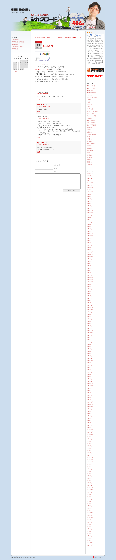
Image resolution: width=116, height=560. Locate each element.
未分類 (88, 136)
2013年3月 (90, 351)
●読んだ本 (89, 104)
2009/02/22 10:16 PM (43, 106)
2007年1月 (90, 510)
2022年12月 (90, 178)
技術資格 (89, 129)
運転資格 (89, 159)
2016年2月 (90, 273)
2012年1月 (90, 379)
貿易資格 (89, 148)
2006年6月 (90, 526)
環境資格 (89, 141)
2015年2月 (90, 300)
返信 (38, 99)
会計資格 (89, 118)
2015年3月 (90, 298)
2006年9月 (90, 519)
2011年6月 (90, 395)
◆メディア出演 (91, 88)
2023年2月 (90, 176)
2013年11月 (90, 333)
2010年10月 (90, 406)
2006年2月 (90, 536)
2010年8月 (90, 411)
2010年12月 (90, 402)
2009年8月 (90, 439)
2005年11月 (90, 543)
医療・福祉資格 (91, 120)
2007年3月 (90, 506)
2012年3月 (90, 374)
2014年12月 (90, 305)
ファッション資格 (91, 116)
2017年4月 (90, 242)
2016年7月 (90, 263)
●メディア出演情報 (92, 97)
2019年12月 (90, 192)
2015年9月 (90, 284)
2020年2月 (90, 189)
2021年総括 (15, 49)
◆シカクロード (91, 86)
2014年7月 (90, 316)
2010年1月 (90, 427)
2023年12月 (90, 173)
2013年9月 (90, 337)
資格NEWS (90, 150)
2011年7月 (90, 393)
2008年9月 (90, 464)
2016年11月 (90, 254)
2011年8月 (90, 390)
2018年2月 (90, 229)
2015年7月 (90, 289)
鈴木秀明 (40, 104)
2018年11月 (90, 212)
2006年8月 (90, 522)
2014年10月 (90, 309)
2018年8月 (90, 217)
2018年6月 (90, 219)
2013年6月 (90, 344)
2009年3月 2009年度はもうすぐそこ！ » (69, 37)
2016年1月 (90, 275)
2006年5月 (90, 529)
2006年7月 (90, 524)
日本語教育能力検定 (92, 134)
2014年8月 (90, 314)
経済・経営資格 (91, 143)
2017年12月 (90, 233)
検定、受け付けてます (18, 12)
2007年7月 (90, 496)
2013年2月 (90, 353)
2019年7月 (90, 196)
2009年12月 (90, 429)
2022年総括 (15, 44)
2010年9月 (90, 409)
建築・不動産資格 (91, 125)
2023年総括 (15, 39)
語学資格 (89, 146)
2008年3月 (90, 478)
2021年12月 (90, 182)
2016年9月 (90, 259)
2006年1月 (90, 538)
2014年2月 (90, 326)
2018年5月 (90, 222)
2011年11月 (90, 383)
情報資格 (89, 127)
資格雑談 (89, 155)
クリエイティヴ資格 (92, 111)
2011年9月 (90, 388)
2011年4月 (90, 399)
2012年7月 (90, 367)
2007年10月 (90, 489)
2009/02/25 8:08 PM (43, 118)
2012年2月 (90, 376)
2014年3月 (90, 323)
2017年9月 (90, 238)
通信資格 (89, 157)
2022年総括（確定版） (18, 42)
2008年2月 (90, 480)
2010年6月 (90, 416)
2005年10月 (90, 545)
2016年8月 (90, 261)
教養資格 (89, 132)
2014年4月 (90, 321)
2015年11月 (90, 279)
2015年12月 (90, 277)
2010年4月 (90, 420)
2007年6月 (90, 499)
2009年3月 (90, 450)
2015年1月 (90, 303)
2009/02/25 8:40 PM (43, 144)
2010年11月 (90, 404)
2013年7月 (90, 342)
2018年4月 (90, 224)
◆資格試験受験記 (91, 92)
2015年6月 (90, 291)
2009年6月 (90, 443)
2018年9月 (90, 215)
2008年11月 (90, 459)
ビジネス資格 (90, 113)
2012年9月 (90, 362)
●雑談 (88, 106)
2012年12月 (90, 358)
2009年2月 (90, 453)
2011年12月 (90, 381)
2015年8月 (90, 286)
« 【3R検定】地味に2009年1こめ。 (44, 37)
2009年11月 (90, 432)
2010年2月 (90, 425)
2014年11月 (90, 307)
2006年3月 (90, 533)
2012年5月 (90, 369)
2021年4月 (90, 185)
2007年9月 (90, 492)
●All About (89, 95)
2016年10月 (90, 256)
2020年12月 (90, 187)
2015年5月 (90, 293)
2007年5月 (90, 501)
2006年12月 (90, 513)
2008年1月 (90, 483)
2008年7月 (90, 469)
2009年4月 (90, 448)
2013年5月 (90, 346)
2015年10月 (90, 282)
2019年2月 (90, 206)
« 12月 (15, 71)
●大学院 (89, 99)
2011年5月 (90, 397)
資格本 (88, 153)
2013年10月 (90, 335)
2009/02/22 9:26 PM (43, 94)
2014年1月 (90, 328)
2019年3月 (90, 203)
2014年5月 (90, 319)
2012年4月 (90, 372)
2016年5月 (90, 268)
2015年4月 (90, 296)
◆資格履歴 (90, 90)
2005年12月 (90, 540)
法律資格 (89, 139)
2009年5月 (90, 446)
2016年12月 (90, 252)
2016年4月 (90, 270)
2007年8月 (90, 494)
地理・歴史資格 (91, 122)
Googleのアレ (48, 46)
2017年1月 (90, 249)
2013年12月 (90, 330)
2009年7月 (90, 441)
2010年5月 (90, 418)
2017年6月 (90, 240)
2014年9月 (90, 312)
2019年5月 (90, 199)
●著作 (88, 102)
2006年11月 (90, 515)
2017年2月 (90, 247)
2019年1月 (90, 208)
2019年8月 (90, 194)
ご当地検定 (90, 109)
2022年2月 (90, 180)
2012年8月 (90, 365)
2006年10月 (90, 517)
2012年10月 (90, 360)
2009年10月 (90, 434)
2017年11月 (90, 236)
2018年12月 (90, 210)
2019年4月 (90, 201)
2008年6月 (90, 471)
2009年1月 (90, 455)
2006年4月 (90, 531)
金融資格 (89, 162)
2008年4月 (90, 476)
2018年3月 (90, 226)
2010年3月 (90, 423)
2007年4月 (90, 503)
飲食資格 (89, 164)
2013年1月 (90, 356)
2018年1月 (90, 231)
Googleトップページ (41, 69)
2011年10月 (90, 386)
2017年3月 (90, 245)
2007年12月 (90, 485)
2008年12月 (90, 457)
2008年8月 (90, 466)
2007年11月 (90, 487)
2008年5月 (90, 473)
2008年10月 (90, 462)
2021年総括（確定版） (18, 46)
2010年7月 (90, 413)
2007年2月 (90, 508)
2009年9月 (90, 436)
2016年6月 (90, 266)
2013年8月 (90, 339)
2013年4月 (90, 349)
